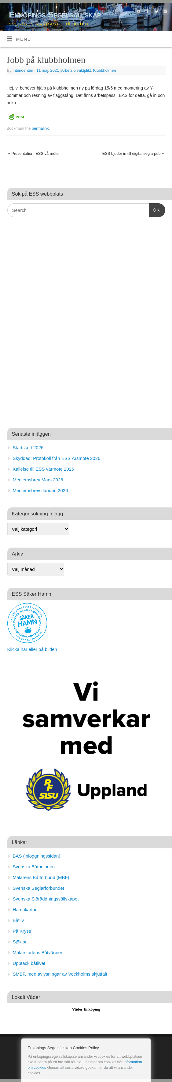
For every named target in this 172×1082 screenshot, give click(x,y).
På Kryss (22, 931)
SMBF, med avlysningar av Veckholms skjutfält (60, 974)
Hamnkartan (25, 909)
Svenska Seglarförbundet (38, 888)
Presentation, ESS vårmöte (33, 153)
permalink (40, 128)
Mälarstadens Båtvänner (38, 952)
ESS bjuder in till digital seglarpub (133, 153)
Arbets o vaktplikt (76, 70)
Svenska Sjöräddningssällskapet (46, 898)
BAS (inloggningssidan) (36, 855)
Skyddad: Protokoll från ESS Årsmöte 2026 (57, 458)
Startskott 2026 (28, 447)
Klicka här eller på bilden (32, 649)
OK (154, 209)
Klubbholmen (104, 70)
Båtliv (18, 920)
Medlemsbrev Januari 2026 (40, 490)
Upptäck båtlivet (29, 963)
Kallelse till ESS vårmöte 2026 (43, 469)
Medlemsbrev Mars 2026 (38, 479)
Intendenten (23, 70)
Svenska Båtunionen (34, 866)
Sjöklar (20, 941)
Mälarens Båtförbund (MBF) (41, 877)
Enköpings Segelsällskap (55, 14)
